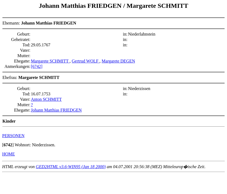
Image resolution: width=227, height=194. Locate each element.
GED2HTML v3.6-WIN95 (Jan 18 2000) (71, 166)
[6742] (36, 66)
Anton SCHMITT (46, 99)
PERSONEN (13, 135)
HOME (8, 154)
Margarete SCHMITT (157, 5)
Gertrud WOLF (86, 61)
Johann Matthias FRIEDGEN (81, 5)
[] (8, 145)
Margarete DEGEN (118, 61)
